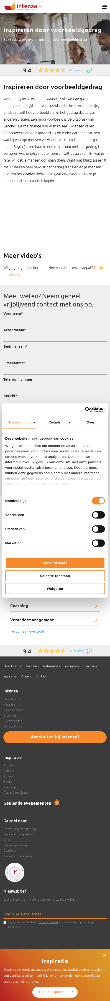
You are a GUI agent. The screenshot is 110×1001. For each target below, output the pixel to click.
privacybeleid (48, 922)
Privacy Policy (12, 726)
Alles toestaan (54, 563)
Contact (41, 676)
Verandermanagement (32, 619)
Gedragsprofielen (15, 845)
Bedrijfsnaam (15, 346)
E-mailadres (14, 363)
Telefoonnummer (17, 379)
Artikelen (9, 765)
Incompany (72, 666)
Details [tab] (55, 422)
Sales (7, 839)
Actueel (8, 776)
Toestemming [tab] (19, 422)
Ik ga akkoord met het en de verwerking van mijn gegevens (51, 924)
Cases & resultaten (16, 792)
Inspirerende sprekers (18, 834)
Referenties (51, 666)
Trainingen (91, 666)
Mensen (9, 704)
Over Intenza (12, 666)
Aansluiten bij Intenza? (55, 737)
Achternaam (14, 330)
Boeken (8, 781)
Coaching (19, 605)
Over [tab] (91, 422)
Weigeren (55, 588)
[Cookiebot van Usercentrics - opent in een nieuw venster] (85, 410)
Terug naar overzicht (27, 631)
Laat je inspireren (52, 992)
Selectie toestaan (55, 576)
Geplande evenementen (31, 803)
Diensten (32, 666)
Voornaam (13, 313)
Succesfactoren (14, 710)
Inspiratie (9, 676)
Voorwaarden (13, 720)
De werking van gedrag (19, 828)
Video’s (26, 676)
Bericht (10, 395)
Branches (9, 715)
